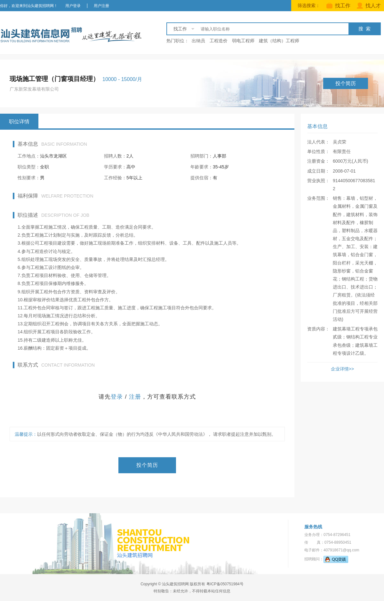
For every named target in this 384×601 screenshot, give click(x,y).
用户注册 (101, 6)
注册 (135, 397)
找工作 (338, 6)
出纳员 (198, 40)
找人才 (369, 6)
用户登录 (73, 6)
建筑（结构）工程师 (279, 40)
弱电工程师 (243, 40)
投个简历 (345, 83)
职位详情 (19, 121)
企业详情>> (342, 368)
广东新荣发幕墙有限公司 (34, 89)
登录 (117, 397)
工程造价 (219, 40)
